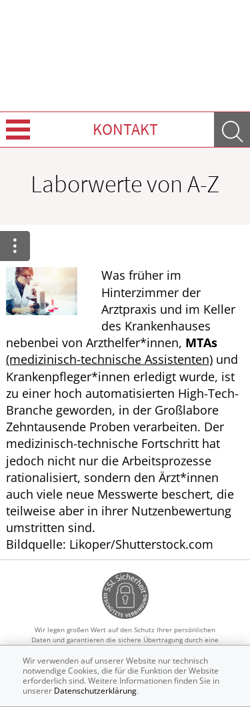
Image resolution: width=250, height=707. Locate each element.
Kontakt (125, 129)
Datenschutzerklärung (95, 690)
